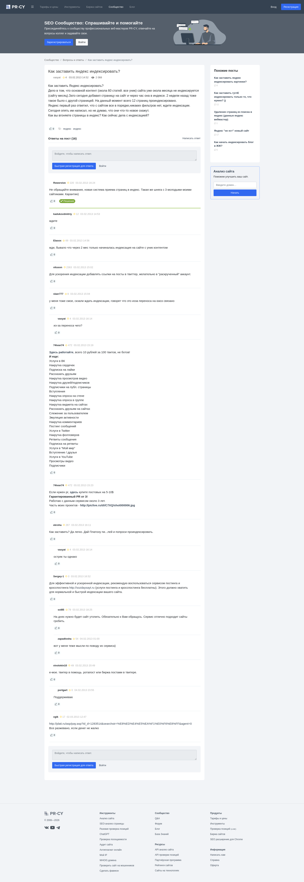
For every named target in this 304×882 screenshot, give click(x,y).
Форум (158, 823)
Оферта (214, 865)
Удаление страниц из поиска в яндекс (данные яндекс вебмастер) (233, 115)
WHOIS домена (108, 860)
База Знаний (162, 834)
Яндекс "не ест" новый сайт (231, 130)
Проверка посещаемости (113, 839)
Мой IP (103, 855)
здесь (74, 492)
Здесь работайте (61, 352)
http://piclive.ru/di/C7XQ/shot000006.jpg (107, 505)
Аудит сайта (106, 844)
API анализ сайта (164, 849)
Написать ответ (191, 138)
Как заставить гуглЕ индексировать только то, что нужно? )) (233, 96)
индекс (77, 128)
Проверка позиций (223, 829)
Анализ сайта (224, 171)
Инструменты (72, 6)
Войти (81, 42)
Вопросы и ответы (73, 60)
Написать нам (217, 855)
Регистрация (291, 6)
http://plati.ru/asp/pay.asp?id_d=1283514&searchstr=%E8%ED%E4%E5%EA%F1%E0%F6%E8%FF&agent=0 (120, 723)
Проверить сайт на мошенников (117, 865)
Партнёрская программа (168, 860)
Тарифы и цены (49, 6)
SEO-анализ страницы (112, 823)
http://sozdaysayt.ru (81, 587)
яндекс (67, 128)
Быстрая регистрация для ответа (74, 166)
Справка (214, 860)
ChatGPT (104, 834)
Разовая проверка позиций (114, 829)
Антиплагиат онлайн (111, 849)
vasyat (57, 77)
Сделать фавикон (109, 870)
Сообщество (116, 6)
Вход (273, 6)
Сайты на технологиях (167, 870)
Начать (235, 192)
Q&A (157, 818)
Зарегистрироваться (59, 42)
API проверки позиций (167, 855)
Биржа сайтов (94, 6)
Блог (132, 6)
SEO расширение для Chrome (226, 839)
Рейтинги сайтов (164, 865)
